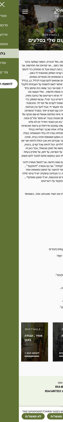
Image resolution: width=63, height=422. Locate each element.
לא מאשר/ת (14, 416)
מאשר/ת (37, 416)
